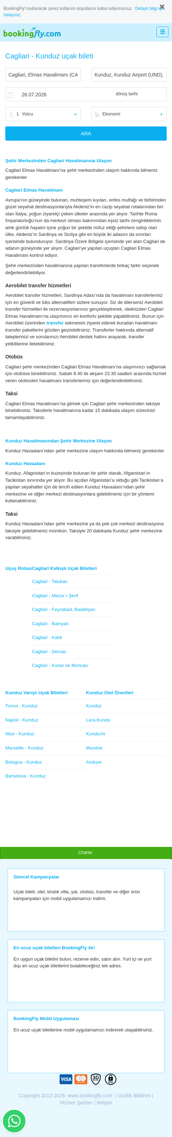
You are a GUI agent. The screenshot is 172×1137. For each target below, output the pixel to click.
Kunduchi (95, 733)
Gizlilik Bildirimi (134, 1095)
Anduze (94, 762)
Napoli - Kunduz (21, 720)
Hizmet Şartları (76, 1102)
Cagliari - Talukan (49, 581)
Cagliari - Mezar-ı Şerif (55, 595)
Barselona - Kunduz (25, 776)
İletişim (104, 1102)
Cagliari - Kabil (47, 637)
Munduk (94, 748)
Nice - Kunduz (19, 733)
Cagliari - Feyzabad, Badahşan (63, 609)
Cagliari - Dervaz (49, 651)
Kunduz (94, 705)
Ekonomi (111, 114)
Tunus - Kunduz (21, 705)
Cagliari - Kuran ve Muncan (60, 665)
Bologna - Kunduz (23, 762)
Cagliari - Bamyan (50, 623)
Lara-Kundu (98, 720)
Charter (85, 852)
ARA (86, 133)
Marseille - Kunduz (24, 748)
